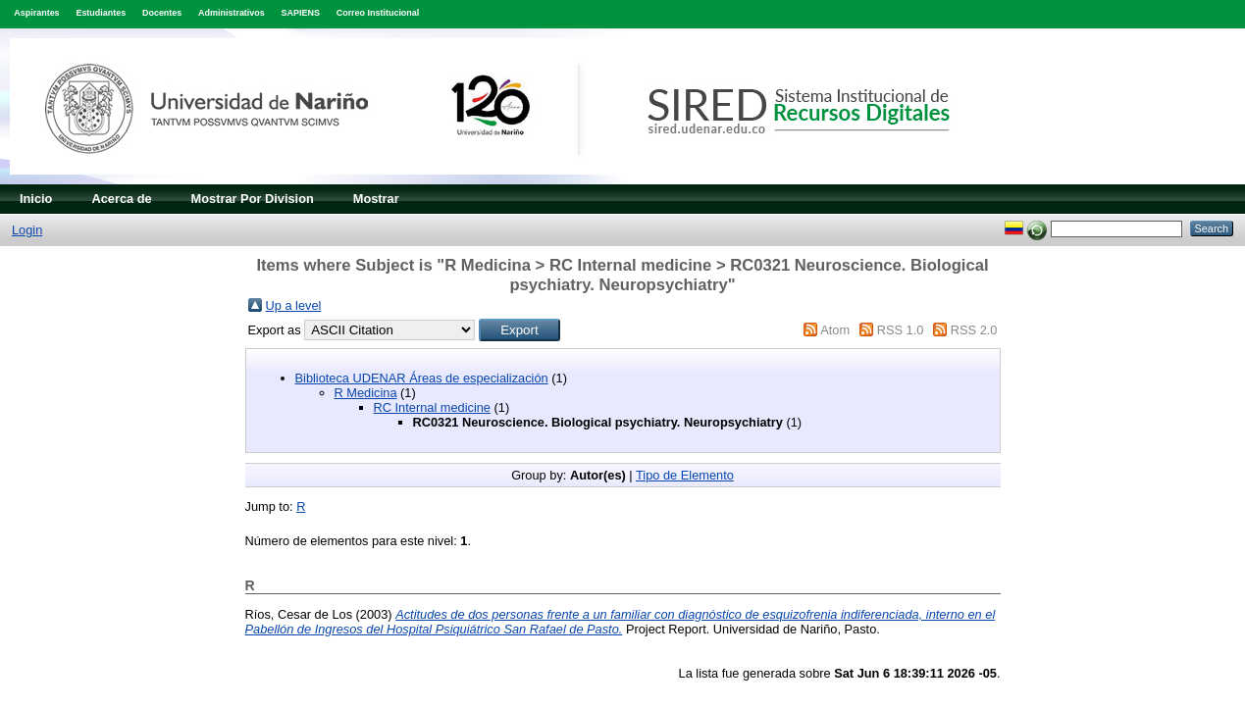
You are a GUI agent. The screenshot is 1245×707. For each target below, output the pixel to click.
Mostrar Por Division (252, 198)
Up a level (294, 305)
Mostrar (376, 198)
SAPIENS (301, 13)
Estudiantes (101, 13)
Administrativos (231, 13)
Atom (835, 330)
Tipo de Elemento (685, 475)
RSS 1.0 (900, 330)
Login (27, 230)
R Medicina (366, 392)
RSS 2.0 (974, 330)
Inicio (36, 198)
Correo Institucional (378, 13)
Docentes (162, 13)
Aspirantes (36, 13)
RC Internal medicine (433, 407)
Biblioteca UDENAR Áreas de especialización (421, 378)
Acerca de (121, 198)
